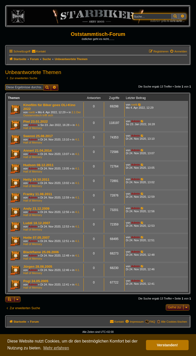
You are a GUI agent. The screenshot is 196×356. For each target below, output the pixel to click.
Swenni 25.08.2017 (38, 136)
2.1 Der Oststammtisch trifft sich (52, 114)
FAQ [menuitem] (152, 321)
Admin (33, 124)
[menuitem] (39, 51)
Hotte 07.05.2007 (36, 237)
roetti (32, 112)
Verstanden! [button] (167, 345)
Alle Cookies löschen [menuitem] (174, 321)
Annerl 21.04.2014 (37, 150)
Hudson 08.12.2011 (38, 165)
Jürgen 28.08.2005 (37, 266)
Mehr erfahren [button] (56, 348)
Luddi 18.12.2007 (36, 223)
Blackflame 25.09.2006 (41, 252)
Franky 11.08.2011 (37, 194)
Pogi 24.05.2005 (35, 281)
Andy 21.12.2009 (36, 208)
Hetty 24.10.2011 (36, 179)
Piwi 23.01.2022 (35, 121)
